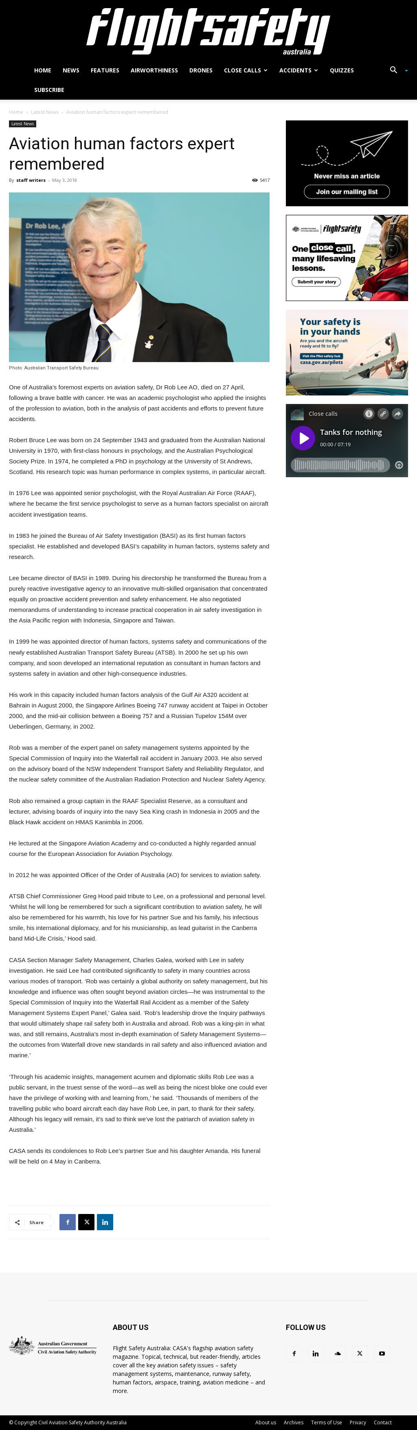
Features (105, 70)
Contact (383, 1422)
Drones (201, 70)
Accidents (298, 70)
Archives (293, 1422)
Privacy (358, 1422)
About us (265, 1422)
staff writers (31, 180)
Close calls (246, 70)
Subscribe (49, 90)
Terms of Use (326, 1422)
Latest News (45, 112)
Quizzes (342, 70)
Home (42, 70)
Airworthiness (154, 70)
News (71, 70)
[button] (396, 71)
